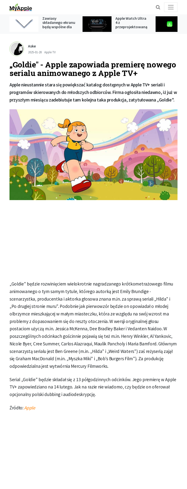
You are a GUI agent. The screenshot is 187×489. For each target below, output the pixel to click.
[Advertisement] (93, 240)
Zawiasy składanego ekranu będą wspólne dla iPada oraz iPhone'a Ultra (58, 27)
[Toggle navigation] (171, 7)
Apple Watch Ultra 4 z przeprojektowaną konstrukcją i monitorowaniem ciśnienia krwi (131, 29)
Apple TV (50, 52)
